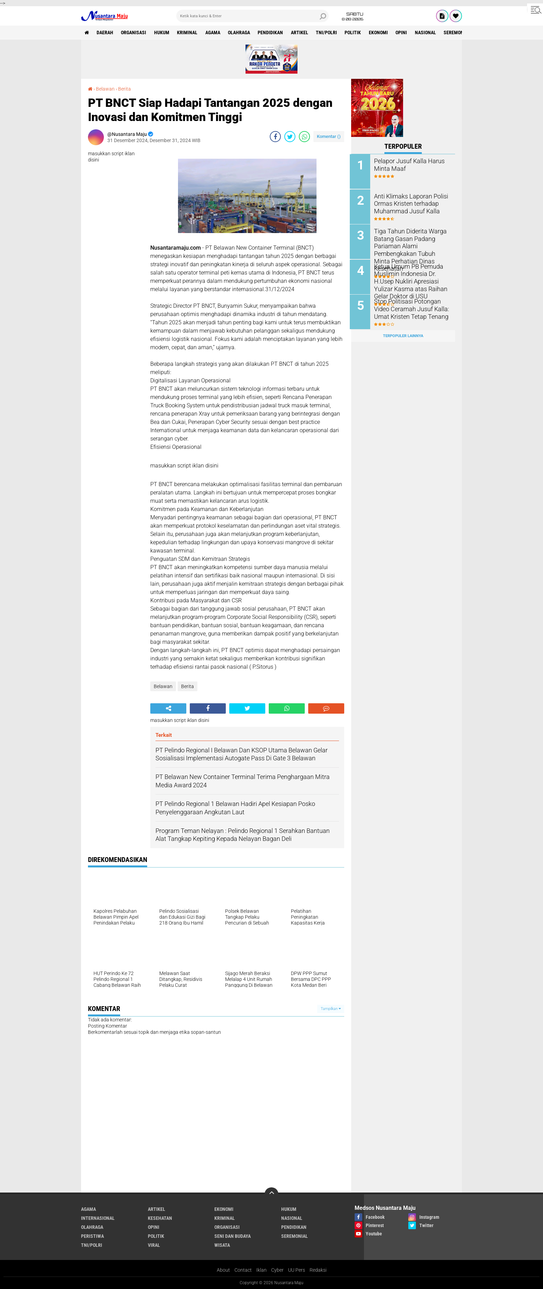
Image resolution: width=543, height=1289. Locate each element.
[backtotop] (271, 1194)
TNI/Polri (328, 32)
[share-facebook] (275, 136)
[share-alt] (168, 708)
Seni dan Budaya (232, 1236)
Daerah (105, 32)
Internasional (98, 1218)
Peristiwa (92, 1236)
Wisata (222, 1245)
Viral (154, 1245)
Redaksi (318, 1269)
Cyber (277, 1269)
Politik (355, 32)
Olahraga (240, 32)
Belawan (105, 89)
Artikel (301, 32)
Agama (213, 32)
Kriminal (188, 32)
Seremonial (460, 32)
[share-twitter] (289, 136)
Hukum (162, 32)
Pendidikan (272, 32)
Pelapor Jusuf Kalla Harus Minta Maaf (407, 164)
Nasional (428, 32)
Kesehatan (160, 1218)
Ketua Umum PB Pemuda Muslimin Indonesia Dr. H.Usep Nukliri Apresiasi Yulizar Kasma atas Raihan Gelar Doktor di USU (408, 280)
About (223, 1269)
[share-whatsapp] (304, 136)
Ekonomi (380, 32)
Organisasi (134, 32)
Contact (243, 1269)
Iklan (261, 1269)
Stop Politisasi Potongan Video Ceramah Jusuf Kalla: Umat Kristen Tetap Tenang (409, 307)
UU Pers (296, 1269)
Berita (124, 89)
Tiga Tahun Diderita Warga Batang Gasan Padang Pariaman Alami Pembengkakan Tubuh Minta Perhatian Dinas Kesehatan (410, 245)
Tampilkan (331, 1008)
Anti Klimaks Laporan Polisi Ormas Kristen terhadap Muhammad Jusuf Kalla (409, 203)
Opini (404, 32)
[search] (252, 16)
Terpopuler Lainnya (403, 334)
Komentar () (329, 136)
